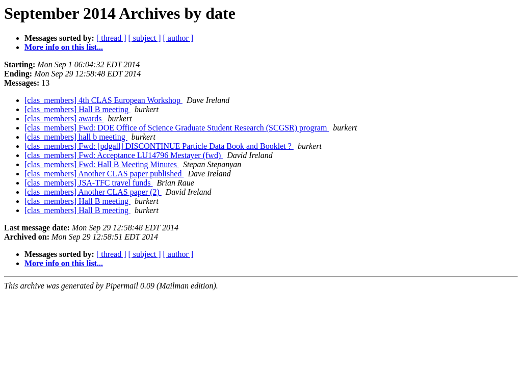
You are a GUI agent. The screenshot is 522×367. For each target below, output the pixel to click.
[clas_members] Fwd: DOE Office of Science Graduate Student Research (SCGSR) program (176, 127)
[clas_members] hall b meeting (75, 137)
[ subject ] (144, 38)
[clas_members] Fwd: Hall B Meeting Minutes (101, 164)
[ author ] (178, 38)
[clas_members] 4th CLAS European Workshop (103, 100)
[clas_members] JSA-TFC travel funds (88, 182)
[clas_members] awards (64, 118)
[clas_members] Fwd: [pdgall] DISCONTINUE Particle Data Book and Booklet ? (159, 146)
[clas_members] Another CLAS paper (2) (93, 192)
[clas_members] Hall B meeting (77, 109)
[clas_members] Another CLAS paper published (104, 173)
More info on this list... (63, 47)
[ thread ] (111, 38)
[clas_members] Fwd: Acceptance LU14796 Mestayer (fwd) (123, 155)
